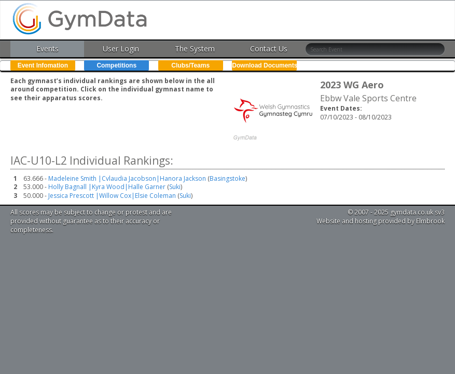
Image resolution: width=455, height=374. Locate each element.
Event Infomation (43, 65)
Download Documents (264, 65)
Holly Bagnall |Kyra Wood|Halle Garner (107, 186)
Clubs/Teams (190, 65)
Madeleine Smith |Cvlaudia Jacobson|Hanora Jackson (127, 178)
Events (47, 49)
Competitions (116, 65)
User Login (121, 49)
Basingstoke (227, 178)
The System (195, 49)
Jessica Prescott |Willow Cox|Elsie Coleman (112, 195)
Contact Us (268, 49)
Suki (175, 186)
